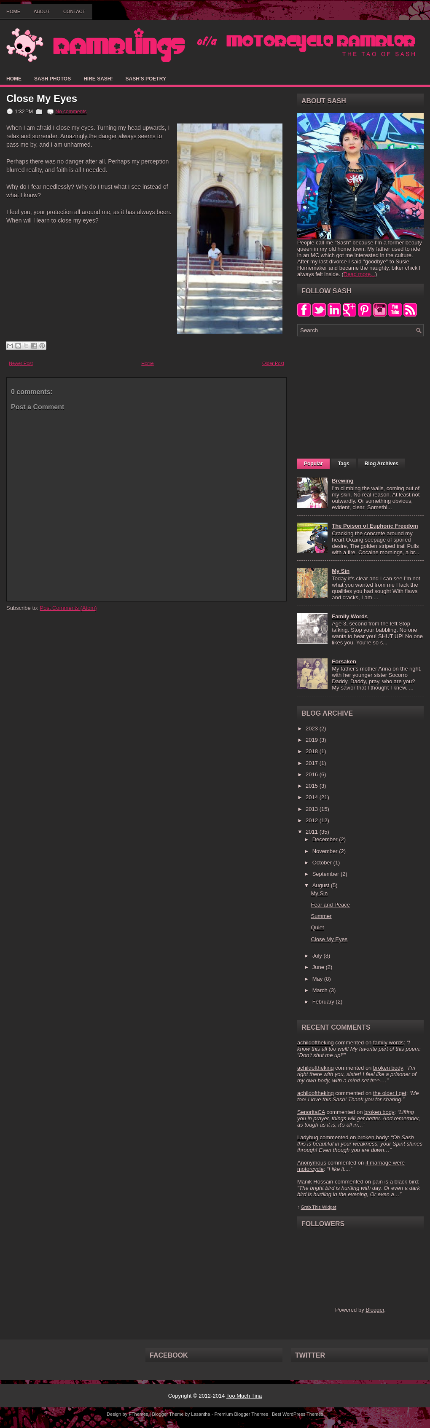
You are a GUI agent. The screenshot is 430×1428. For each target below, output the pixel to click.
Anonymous (311, 1163)
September (326, 874)
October (322, 862)
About (42, 11)
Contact (74, 11)
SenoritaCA (311, 1112)
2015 (313, 786)
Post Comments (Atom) (68, 608)
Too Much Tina (244, 1396)
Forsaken (344, 661)
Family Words (350, 616)
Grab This (311, 1207)
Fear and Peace (330, 905)
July (318, 956)
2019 (313, 740)
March (320, 990)
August (321, 885)
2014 (313, 797)
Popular (313, 464)
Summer (321, 916)
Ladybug (307, 1137)
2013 (313, 809)
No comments (70, 112)
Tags (343, 464)
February (324, 1002)
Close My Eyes (41, 99)
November (325, 851)
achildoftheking (315, 1042)
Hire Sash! (98, 79)
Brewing (342, 481)
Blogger (375, 1310)
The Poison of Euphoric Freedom (375, 526)
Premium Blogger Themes (241, 1414)
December (325, 839)
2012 (313, 820)
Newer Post (21, 363)
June (319, 967)
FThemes (138, 1414)
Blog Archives (381, 464)
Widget (329, 1207)
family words (388, 1042)
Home (13, 11)
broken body (388, 1068)
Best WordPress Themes (297, 1414)
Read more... (359, 274)
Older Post (273, 363)
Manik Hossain (315, 1181)
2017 (313, 763)
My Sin (340, 571)
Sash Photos (52, 79)
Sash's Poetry (145, 79)
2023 (313, 728)
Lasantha (200, 1414)
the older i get (389, 1093)
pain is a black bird (395, 1181)
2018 (313, 751)
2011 (313, 832)
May (318, 979)
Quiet (317, 927)
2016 (313, 774)
